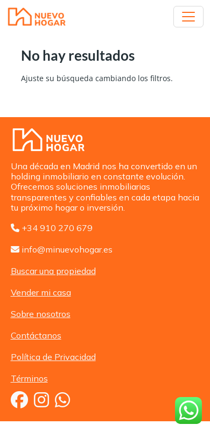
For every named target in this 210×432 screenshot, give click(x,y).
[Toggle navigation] (188, 16)
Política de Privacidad (53, 356)
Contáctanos (36, 335)
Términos (29, 378)
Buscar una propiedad (53, 270)
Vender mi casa (41, 292)
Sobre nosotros (41, 313)
